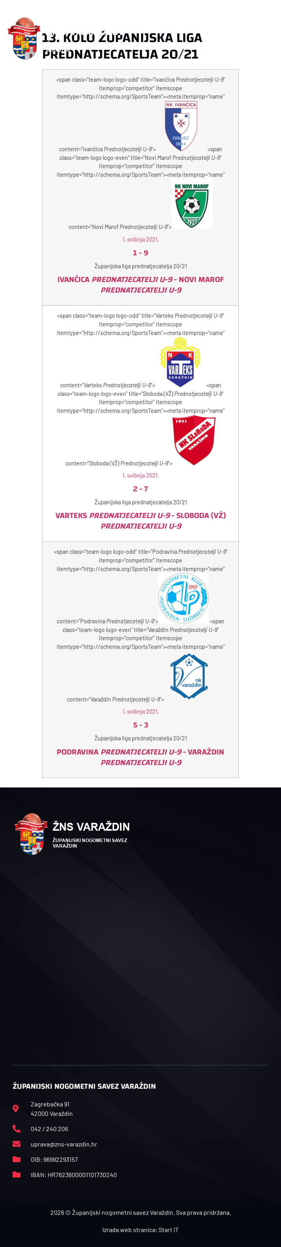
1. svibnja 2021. (140, 239)
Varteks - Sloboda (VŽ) (140, 521)
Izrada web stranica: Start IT (140, 1229)
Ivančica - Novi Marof (140, 285)
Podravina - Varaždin (140, 757)
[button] (269, 38)
